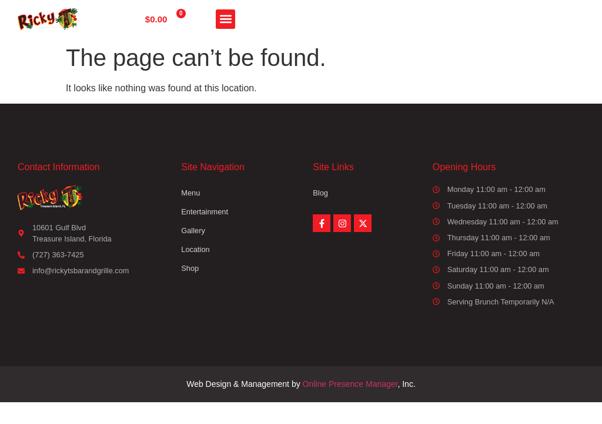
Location (195, 249)
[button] (225, 19)
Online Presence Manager (350, 384)
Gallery (193, 230)
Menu (190, 192)
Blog (320, 192)
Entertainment (204, 211)
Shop (190, 268)
